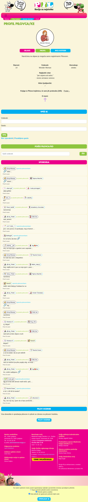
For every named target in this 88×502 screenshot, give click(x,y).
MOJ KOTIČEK (60, 51)
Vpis (4, 135)
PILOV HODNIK (44, 420)
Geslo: (3, 125)
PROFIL (43, 51)
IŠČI (83, 154)
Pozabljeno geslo (21, 138)
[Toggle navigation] (6, 15)
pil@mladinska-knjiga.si (17, 442)
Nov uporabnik (7, 138)
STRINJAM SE (44, 499)
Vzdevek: (4, 118)
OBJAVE (27, 51)
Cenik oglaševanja (43, 459)
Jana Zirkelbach (9, 448)
